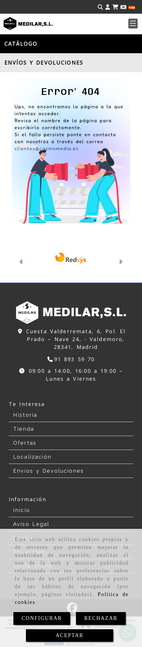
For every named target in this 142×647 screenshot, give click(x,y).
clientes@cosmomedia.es (47, 148)
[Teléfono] (71, 359)
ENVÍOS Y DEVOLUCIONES (43, 62)
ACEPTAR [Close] (70, 635)
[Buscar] (100, 7)
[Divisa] (123, 7)
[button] (133, 24)
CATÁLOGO (20, 43)
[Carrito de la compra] (115, 7)
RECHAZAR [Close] (100, 618)
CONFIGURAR (42, 618)
